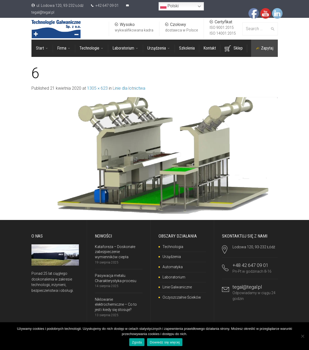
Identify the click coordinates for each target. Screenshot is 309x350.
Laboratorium (173, 277)
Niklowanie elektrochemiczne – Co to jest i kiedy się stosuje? (116, 304)
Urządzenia (171, 257)
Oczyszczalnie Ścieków (181, 297)
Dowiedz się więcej (165, 342)
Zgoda (137, 342)
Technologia (172, 247)
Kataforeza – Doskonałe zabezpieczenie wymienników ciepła (115, 252)
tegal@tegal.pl (42, 12)
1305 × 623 (97, 88)
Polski (169, 6)
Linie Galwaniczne (177, 287)
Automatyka (172, 267)
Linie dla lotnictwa (129, 88)
